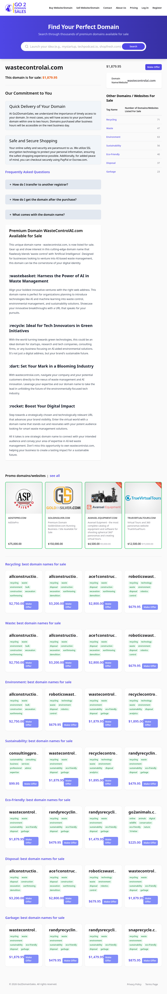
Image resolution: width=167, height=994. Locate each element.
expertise (14, 772)
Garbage (111, 171)
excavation (30, 591)
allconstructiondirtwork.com (37, 576)
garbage (104, 713)
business (14, 763)
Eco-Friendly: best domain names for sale (37, 800)
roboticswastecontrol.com (74, 694)
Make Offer (153, 67)
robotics (144, 591)
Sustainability (113, 145)
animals (142, 818)
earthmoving (16, 595)
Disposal (111, 162)
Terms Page (151, 984)
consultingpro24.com (29, 753)
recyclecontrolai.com (109, 753)
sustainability (96, 709)
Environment (113, 136)
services (25, 763)
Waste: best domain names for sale (33, 623)
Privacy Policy (134, 984)
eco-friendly (110, 709)
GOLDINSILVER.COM (59, 517)
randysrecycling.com (109, 812)
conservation (145, 822)
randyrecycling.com (148, 753)
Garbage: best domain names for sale (35, 917)
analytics (133, 713)
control (132, 595)
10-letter (133, 831)
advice (28, 768)
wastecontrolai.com (34, 67)
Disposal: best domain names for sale (34, 859)
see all (55, 475)
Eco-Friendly (113, 154)
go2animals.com (144, 812)
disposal (54, 587)
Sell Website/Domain (87, 7)
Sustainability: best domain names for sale (39, 741)
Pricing (134, 7)
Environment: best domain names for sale (38, 682)
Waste (109, 128)
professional (16, 768)
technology (146, 582)
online (132, 818)
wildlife (132, 822)
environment (16, 587)
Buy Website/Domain (60, 7)
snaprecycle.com (145, 929)
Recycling (111, 119)
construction (16, 591)
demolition (55, 595)
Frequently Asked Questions (27, 172)
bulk (27, 587)
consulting (31, 759)
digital (152, 818)
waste (24, 582)
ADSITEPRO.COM (17, 517)
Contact (107, 7)
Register (157, 7)
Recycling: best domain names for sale (35, 564)
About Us (121, 7)
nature (147, 827)
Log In (145, 7)
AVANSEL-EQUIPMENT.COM (102, 517)
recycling (14, 582)
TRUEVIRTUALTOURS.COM (142, 517)
